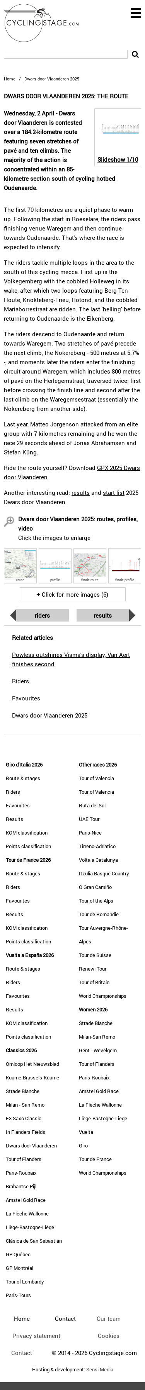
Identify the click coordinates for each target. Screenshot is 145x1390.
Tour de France (95, 1159)
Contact (21, 1353)
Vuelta (86, 1131)
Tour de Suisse (95, 955)
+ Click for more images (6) (72, 594)
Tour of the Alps (96, 900)
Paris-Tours (18, 1295)
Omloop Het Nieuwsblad (32, 1063)
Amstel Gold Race (26, 1199)
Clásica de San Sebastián (34, 1240)
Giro (83, 1145)
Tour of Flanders (23, 1159)
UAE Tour (89, 818)
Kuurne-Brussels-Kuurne (32, 1077)
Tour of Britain (94, 982)
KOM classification (27, 832)
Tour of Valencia (96, 778)
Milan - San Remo (25, 1104)
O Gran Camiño (95, 887)
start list (114, 492)
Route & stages (23, 778)
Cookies (108, 1335)
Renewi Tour (92, 968)
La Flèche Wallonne (27, 1213)
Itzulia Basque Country (104, 873)
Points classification (28, 846)
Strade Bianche (22, 1091)
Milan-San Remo (97, 1036)
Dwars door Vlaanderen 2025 (49, 715)
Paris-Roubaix (21, 1172)
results (81, 492)
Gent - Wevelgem (98, 1050)
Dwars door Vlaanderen (31, 1145)
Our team (109, 1318)
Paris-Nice (90, 832)
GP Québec (18, 1254)
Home (9, 79)
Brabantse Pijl (21, 1186)
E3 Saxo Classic (23, 1118)
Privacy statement (36, 1335)
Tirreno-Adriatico (97, 846)
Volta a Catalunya (98, 859)
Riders (42, 615)
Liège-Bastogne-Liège (30, 1227)
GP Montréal (19, 1267)
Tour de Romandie (99, 914)
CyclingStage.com (46, 23)
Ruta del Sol (92, 805)
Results (103, 615)
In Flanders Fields (25, 1131)
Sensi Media (99, 1369)
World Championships (102, 995)
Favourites (18, 805)
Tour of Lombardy (25, 1281)
